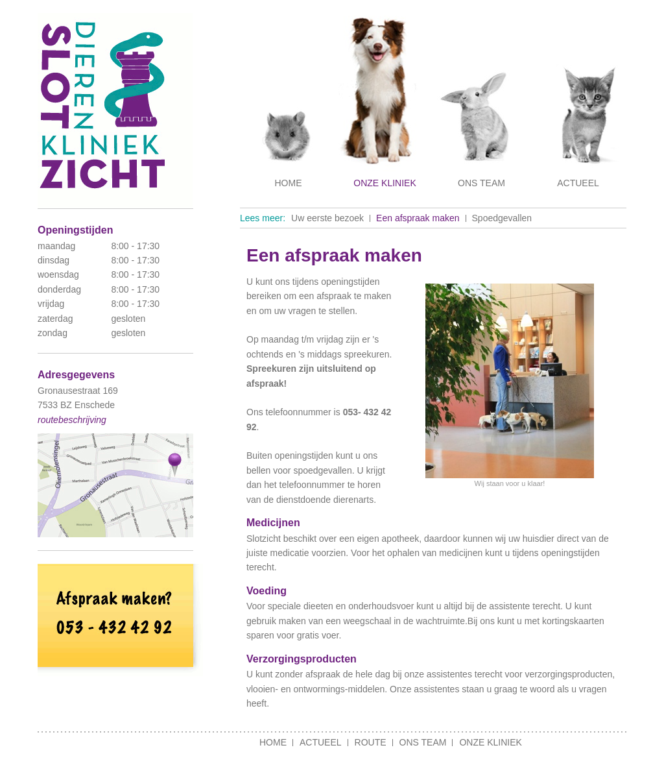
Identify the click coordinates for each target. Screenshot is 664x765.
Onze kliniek (384, 183)
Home (288, 183)
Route (370, 742)
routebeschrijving (72, 420)
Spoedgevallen (502, 218)
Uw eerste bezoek (327, 218)
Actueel (578, 183)
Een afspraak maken (417, 218)
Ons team (481, 183)
